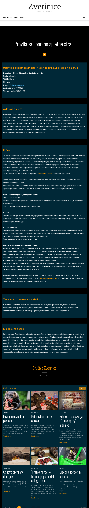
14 (33, 494)
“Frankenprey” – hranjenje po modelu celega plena (43, 465)
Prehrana (6, 411)
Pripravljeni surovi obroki (42, 415)
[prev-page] (5, 494)
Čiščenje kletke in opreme (71, 464)
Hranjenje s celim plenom (14, 415)
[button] (84, 18)
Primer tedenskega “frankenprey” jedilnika (69, 416)
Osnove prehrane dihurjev (14, 464)
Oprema (61, 460)
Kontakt (23, 17)
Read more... (7, 429)
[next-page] (38, 494)
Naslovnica (7, 17)
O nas (16, 17)
